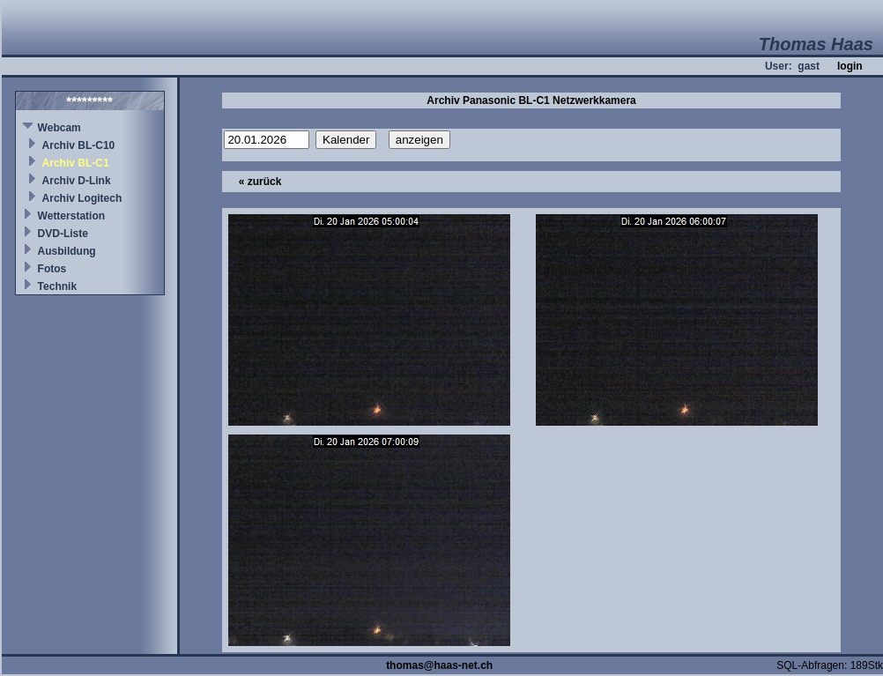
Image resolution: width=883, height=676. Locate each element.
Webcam (59, 128)
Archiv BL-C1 (75, 163)
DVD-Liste (63, 233)
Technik (57, 286)
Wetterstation (71, 216)
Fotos (52, 269)
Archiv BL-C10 (78, 145)
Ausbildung (67, 251)
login (850, 66)
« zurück (260, 181)
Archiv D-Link (76, 181)
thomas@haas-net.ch (439, 665)
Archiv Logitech (82, 198)
